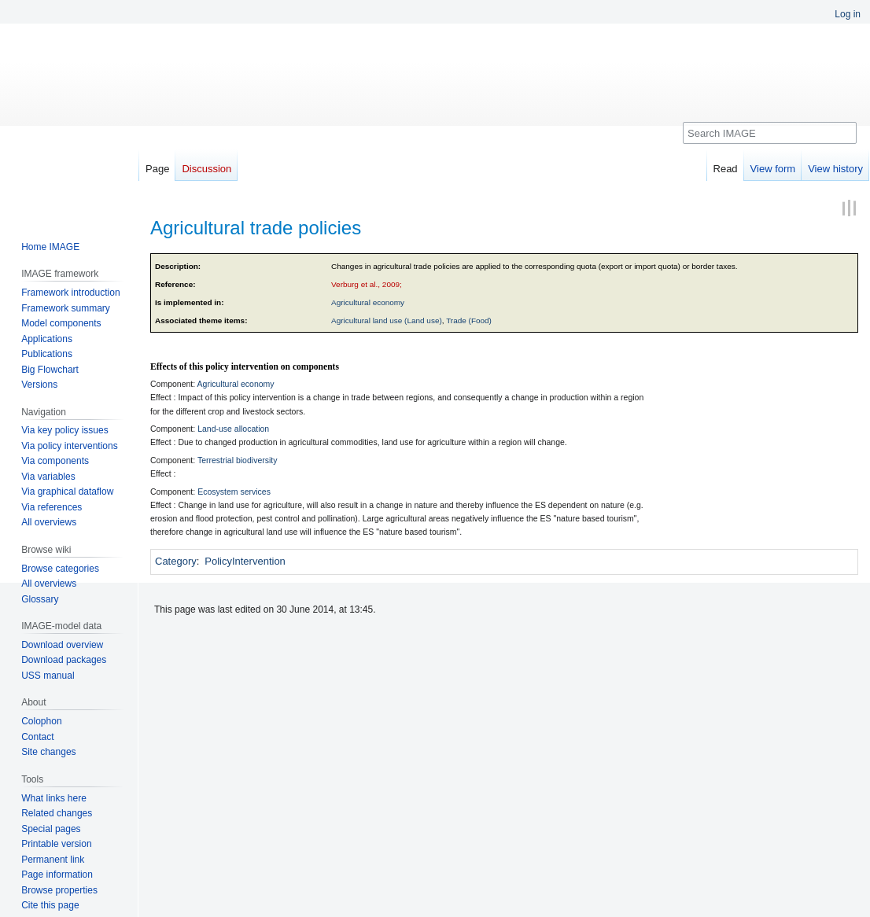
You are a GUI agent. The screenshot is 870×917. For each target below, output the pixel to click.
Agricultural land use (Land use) (386, 320)
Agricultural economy (367, 302)
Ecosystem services (234, 491)
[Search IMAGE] (770, 133)
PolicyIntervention (245, 561)
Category (176, 561)
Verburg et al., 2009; (366, 284)
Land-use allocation (233, 428)
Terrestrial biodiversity (237, 460)
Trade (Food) (469, 320)
